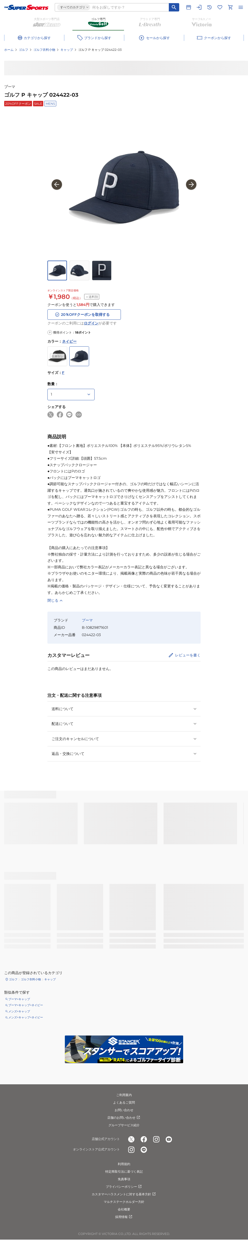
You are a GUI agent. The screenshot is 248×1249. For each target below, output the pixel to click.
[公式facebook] (144, 1139)
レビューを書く (188, 655)
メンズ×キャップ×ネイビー (25, 1017)
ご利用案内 (124, 1095)
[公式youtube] (169, 1139)
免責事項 (124, 1179)
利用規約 (124, 1164)
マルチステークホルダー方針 (124, 1202)
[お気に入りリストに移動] (220, 7)
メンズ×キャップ (19, 1011)
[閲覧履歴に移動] (209, 7)
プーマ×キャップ (19, 999)
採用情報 (124, 1217)
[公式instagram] (156, 1139)
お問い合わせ (124, 1110)
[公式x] (131, 1139)
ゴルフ (23, 50)
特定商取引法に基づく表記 (124, 1171)
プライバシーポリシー (124, 1186)
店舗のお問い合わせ (124, 1117)
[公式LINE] (144, 1150)
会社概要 (124, 1209)
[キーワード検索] (174, 7)
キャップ (66, 50)
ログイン (91, 323)
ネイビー (69, 341)
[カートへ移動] (230, 7)
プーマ (9, 86)
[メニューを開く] (240, 7)
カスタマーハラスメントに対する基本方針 (124, 1194)
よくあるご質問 (124, 1102)
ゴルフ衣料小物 (44, 50)
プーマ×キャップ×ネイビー (25, 1005)
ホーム (9, 50)
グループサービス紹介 (124, 1125)
